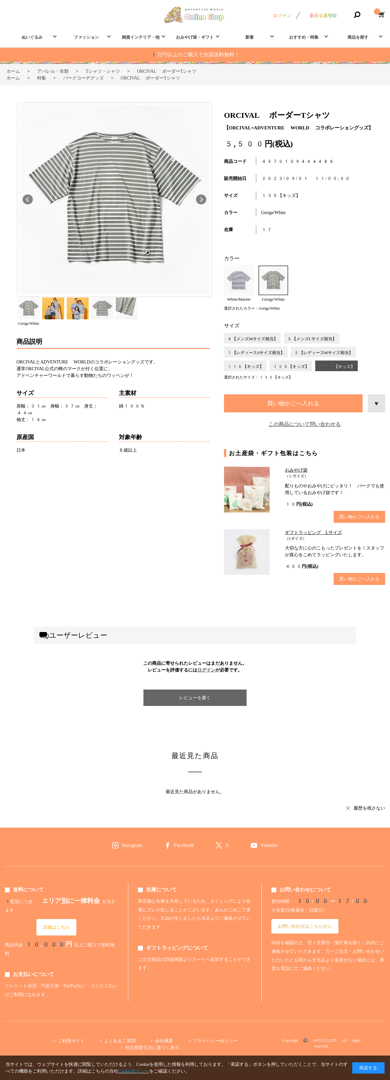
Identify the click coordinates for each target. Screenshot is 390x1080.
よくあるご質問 (120, 1040)
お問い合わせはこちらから (305, 926)
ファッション (86, 37)
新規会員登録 (323, 15)
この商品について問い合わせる (304, 424)
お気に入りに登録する (376, 403)
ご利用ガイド (71, 1040)
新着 (249, 37)
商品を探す (357, 37)
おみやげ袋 (296, 470)
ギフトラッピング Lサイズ (313, 532)
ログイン (282, 15)
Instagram (132, 845)
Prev (28, 199)
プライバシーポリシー (215, 1040)
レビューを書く (195, 697)
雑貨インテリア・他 (141, 37)
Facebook (184, 845)
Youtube (269, 845)
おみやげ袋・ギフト (195, 37)
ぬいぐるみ (32, 37)
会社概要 (164, 1040)
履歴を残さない (369, 808)
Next (201, 199)
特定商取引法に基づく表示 (152, 1047)
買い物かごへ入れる (293, 403)
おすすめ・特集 (303, 37)
